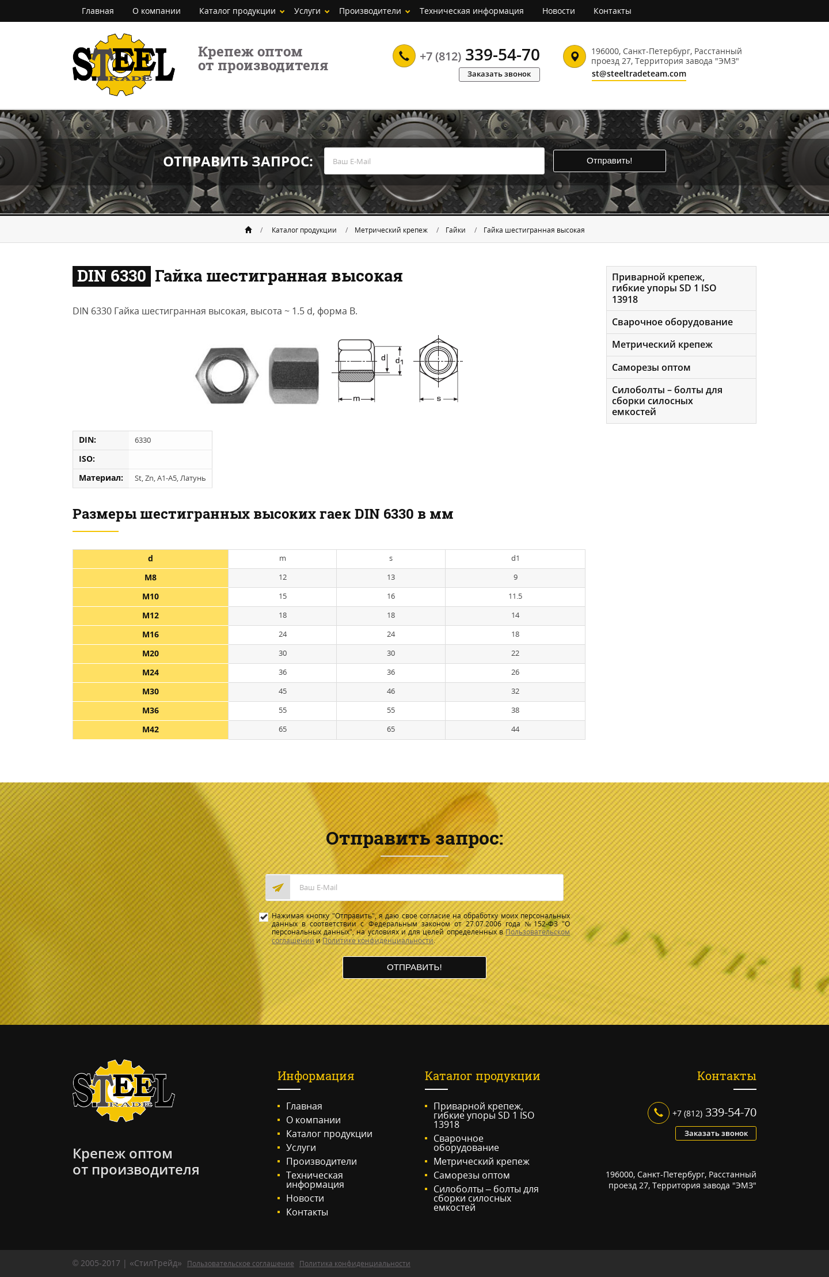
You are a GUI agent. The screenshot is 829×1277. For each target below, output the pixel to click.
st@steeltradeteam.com (639, 74)
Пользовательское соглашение (240, 1264)
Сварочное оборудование (673, 322)
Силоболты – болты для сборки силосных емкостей (668, 402)
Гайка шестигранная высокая (534, 229)
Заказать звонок (497, 73)
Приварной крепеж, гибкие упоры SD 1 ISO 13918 (665, 287)
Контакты (613, 10)
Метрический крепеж (391, 229)
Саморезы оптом (652, 368)
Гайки (456, 229)
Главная (98, 10)
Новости (558, 10)
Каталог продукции (237, 10)
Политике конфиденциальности (377, 939)
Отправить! (616, 161)
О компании (156, 10)
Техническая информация (472, 10)
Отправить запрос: (229, 162)
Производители (370, 10)
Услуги (307, 10)
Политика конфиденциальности (354, 1264)
